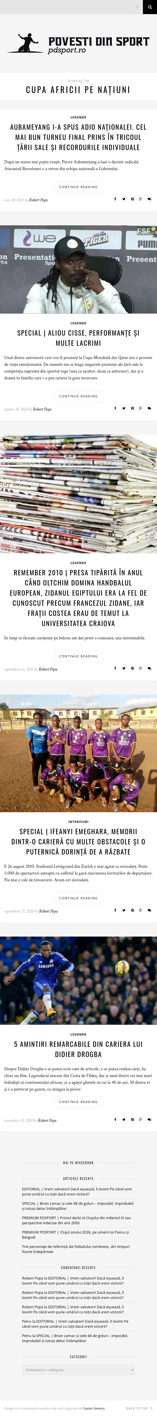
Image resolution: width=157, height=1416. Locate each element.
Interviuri (78, 822)
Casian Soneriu (93, 1408)
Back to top (140, 1408)
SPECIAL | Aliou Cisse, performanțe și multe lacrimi (78, 337)
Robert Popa (38, 200)
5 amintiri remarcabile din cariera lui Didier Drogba (78, 1049)
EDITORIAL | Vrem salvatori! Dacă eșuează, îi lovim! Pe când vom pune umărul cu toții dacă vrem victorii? (77, 1191)
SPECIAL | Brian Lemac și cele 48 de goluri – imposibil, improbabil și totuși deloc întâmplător (75, 1338)
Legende (79, 117)
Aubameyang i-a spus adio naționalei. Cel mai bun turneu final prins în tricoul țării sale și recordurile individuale (78, 137)
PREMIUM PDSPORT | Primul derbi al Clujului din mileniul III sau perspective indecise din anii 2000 (76, 1220)
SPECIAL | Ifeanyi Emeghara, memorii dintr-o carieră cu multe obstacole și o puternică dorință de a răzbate (78, 841)
